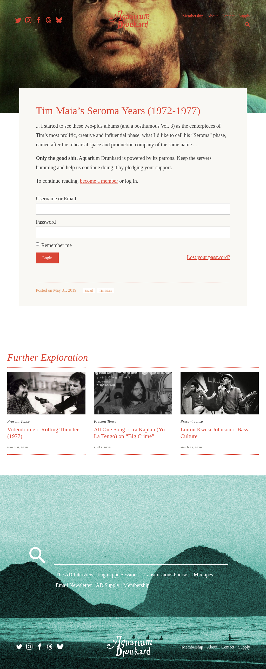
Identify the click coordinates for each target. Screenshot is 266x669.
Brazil (89, 290)
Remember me (56, 244)
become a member (99, 180)
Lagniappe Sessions (117, 574)
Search (245, 26)
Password (46, 221)
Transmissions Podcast (166, 574)
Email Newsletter (74, 585)
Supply (242, 18)
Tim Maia (105, 290)
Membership (190, 18)
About (210, 18)
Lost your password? (208, 256)
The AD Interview (75, 574)
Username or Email (56, 198)
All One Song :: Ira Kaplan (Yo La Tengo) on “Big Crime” (129, 431)
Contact (225, 18)
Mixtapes (203, 574)
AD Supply (107, 585)
